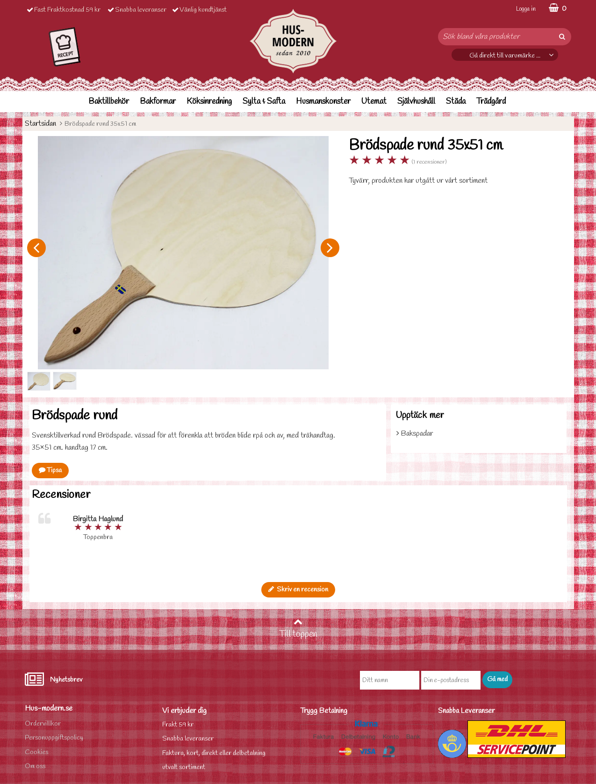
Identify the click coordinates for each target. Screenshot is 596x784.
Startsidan (40, 124)
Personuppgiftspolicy (54, 738)
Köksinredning (209, 101)
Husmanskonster (323, 101)
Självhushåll (416, 101)
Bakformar (158, 101)
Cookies (36, 752)
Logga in (526, 9)
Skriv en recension (298, 589)
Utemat (374, 101)
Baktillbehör (108, 101)
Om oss (35, 766)
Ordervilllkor (43, 723)
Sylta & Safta (264, 101)
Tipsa (50, 470)
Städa (456, 101)
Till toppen (298, 628)
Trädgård (491, 101)
